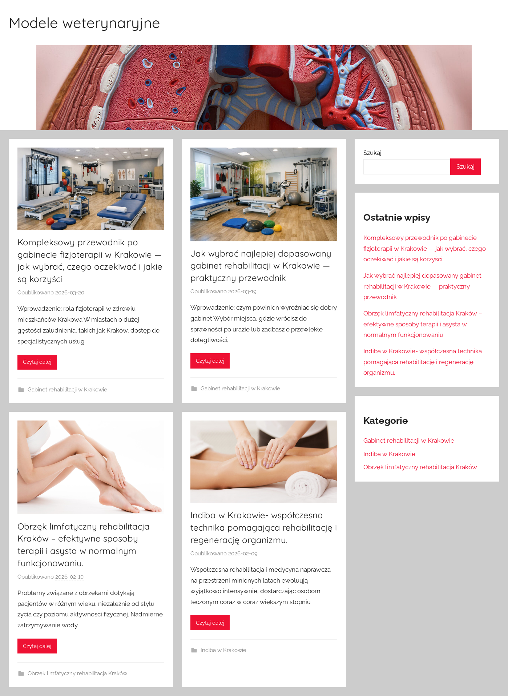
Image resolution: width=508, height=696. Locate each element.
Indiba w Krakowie (223, 650)
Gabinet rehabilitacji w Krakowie (67, 389)
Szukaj (372, 152)
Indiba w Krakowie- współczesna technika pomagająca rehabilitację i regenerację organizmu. (263, 527)
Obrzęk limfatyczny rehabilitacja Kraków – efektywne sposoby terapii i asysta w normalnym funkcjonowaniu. (422, 324)
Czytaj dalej (37, 362)
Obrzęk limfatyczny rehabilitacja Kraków (77, 673)
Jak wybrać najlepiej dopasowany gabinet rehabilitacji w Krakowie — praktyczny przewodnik (260, 265)
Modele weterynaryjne (84, 22)
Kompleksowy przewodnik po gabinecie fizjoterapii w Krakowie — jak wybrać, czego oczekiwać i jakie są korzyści (424, 248)
